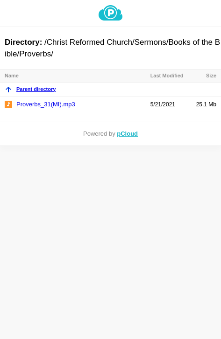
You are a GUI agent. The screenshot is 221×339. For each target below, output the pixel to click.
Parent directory (30, 89)
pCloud (127, 133)
